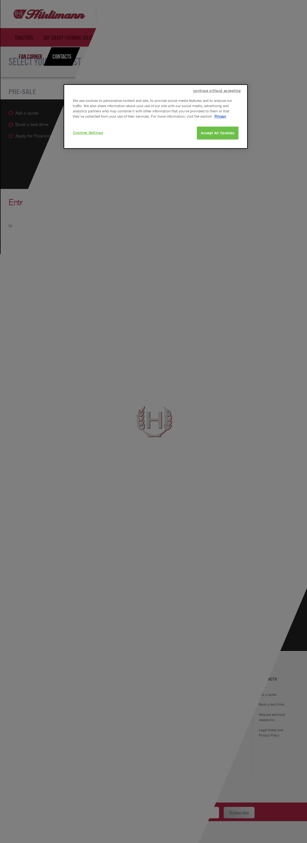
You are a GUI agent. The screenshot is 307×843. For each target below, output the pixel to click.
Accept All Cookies (217, 133)
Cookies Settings (88, 133)
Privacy (220, 116)
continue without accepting (217, 91)
